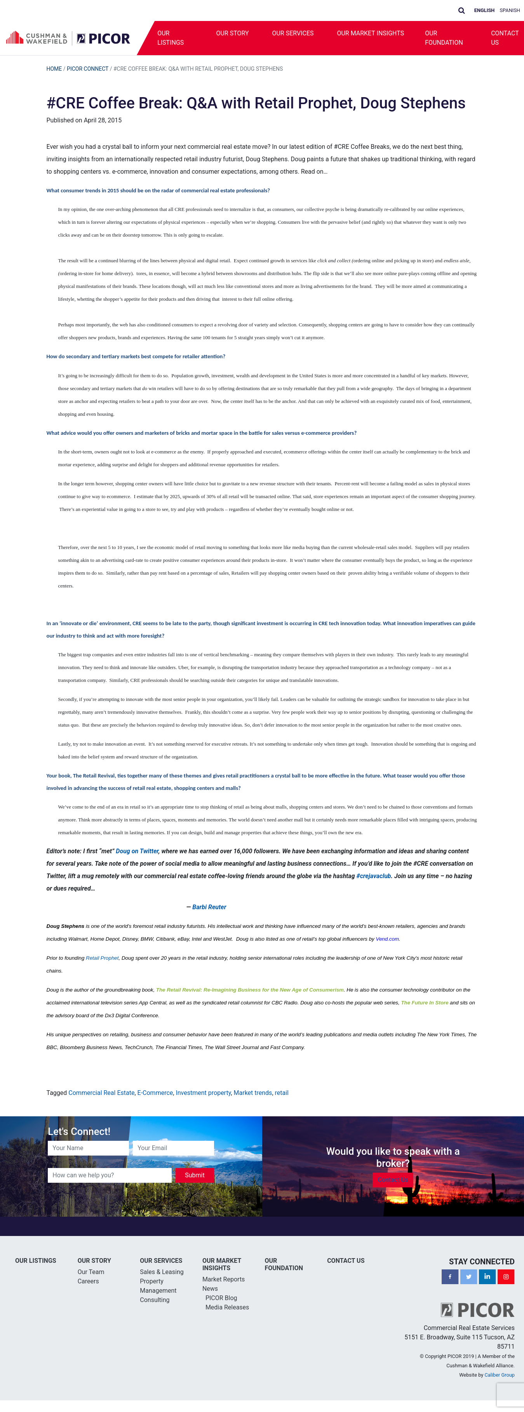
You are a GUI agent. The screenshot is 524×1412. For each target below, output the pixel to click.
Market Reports (223, 1279)
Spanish (510, 10)
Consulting (154, 1300)
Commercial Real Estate (101, 1092)
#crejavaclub (373, 876)
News (210, 1288)
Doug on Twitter (137, 851)
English (484, 10)
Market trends (253, 1092)
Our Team (91, 1272)
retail (282, 1092)
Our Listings (170, 38)
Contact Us (393, 1180)
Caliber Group (500, 1375)
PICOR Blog (221, 1298)
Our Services (292, 33)
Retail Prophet (102, 958)
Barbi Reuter (209, 907)
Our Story (232, 33)
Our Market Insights (370, 33)
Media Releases (227, 1307)
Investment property (203, 1092)
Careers (88, 1281)
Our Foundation (444, 38)
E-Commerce (155, 1092)
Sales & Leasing (162, 1272)
